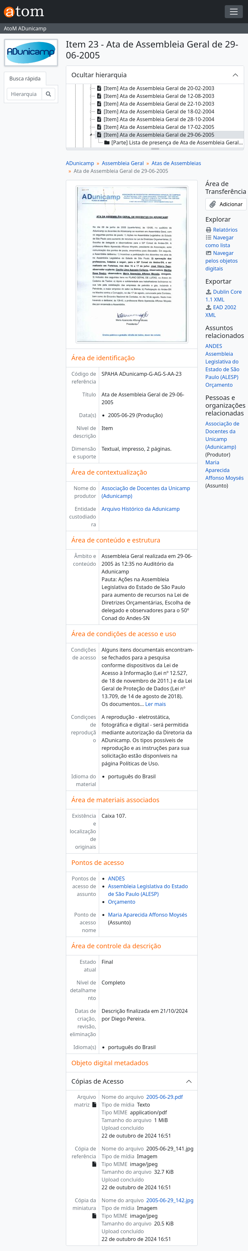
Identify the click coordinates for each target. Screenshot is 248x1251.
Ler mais (155, 704)
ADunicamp (80, 163)
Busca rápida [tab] (25, 78)
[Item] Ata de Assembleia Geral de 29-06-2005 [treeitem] (154, 135)
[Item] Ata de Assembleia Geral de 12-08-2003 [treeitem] (154, 96)
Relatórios (221, 229)
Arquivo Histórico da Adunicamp (141, 508)
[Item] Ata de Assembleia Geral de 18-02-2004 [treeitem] (154, 111)
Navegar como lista (219, 241)
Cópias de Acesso (97, 1081)
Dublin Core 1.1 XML (223, 295)
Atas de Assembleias (176, 163)
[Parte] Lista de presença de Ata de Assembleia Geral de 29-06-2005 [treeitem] (173, 142)
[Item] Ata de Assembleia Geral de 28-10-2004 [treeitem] (154, 119)
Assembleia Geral (123, 163)
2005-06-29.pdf (164, 1096)
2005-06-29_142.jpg (169, 1200)
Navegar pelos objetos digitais (221, 260)
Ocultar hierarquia (99, 74)
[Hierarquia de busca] (24, 94)
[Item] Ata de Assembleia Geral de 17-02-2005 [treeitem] (154, 127)
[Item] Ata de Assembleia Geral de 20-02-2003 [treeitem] (154, 88)
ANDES (116, 878)
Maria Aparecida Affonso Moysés (147, 914)
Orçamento (122, 901)
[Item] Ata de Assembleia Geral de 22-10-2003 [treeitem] (154, 104)
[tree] (155, 116)
